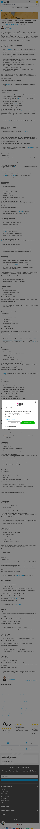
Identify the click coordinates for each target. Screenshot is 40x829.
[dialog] (20, 414)
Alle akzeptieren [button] (28, 422)
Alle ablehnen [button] (14, 422)
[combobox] (35, 402)
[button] (10, 426)
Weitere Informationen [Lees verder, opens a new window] (10, 419)
